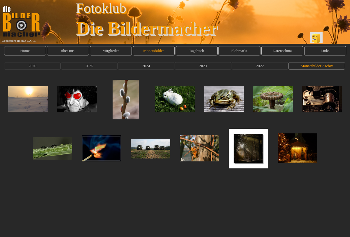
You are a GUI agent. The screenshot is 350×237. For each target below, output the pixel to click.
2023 (203, 66)
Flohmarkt (239, 50)
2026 (32, 66)
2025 (89, 66)
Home (25, 50)
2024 (146, 66)
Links (325, 50)
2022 (260, 66)
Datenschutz (282, 50)
